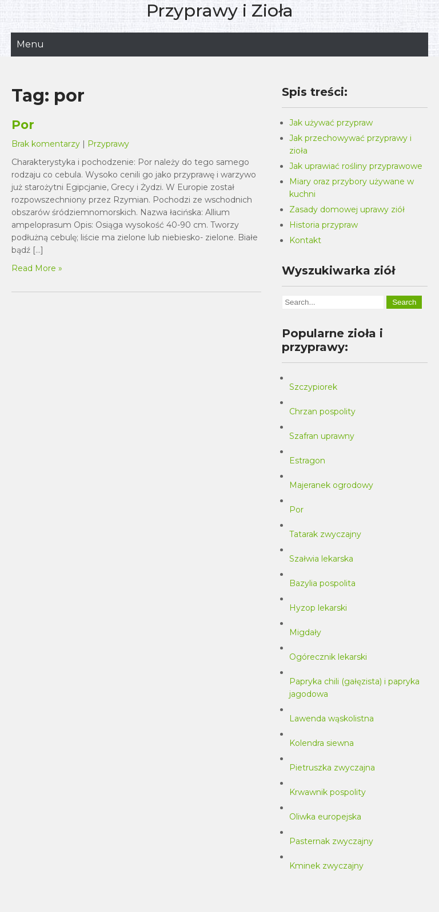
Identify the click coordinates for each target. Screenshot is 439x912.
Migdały (305, 632)
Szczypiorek (313, 387)
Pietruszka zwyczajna (332, 767)
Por (22, 125)
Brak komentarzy (45, 144)
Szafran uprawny (321, 436)
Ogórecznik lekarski (328, 657)
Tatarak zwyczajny (325, 534)
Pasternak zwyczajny (331, 841)
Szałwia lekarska (321, 559)
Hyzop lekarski (318, 608)
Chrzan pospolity (322, 411)
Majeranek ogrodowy (331, 485)
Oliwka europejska (325, 817)
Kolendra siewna (321, 743)
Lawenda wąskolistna (331, 718)
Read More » (36, 268)
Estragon (307, 460)
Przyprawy (108, 144)
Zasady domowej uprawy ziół (347, 209)
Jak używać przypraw (331, 123)
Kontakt (305, 240)
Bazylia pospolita (322, 583)
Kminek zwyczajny (326, 866)
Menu (30, 44)
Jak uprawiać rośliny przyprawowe (355, 166)
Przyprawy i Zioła (219, 10)
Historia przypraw (323, 225)
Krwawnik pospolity (327, 792)
